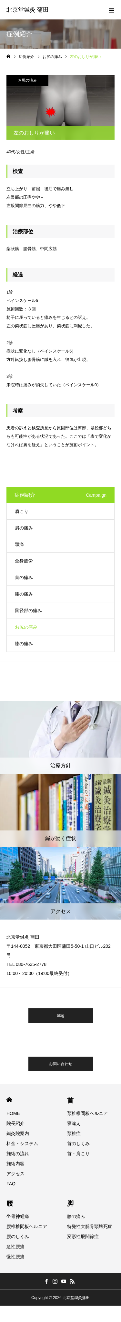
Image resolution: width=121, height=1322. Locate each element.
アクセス (15, 1173)
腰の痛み (24, 594)
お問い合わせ (60, 1063)
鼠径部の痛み (28, 610)
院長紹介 (15, 1123)
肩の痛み (24, 527)
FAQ (10, 1183)
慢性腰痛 (15, 1256)
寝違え (74, 1123)
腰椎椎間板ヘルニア (26, 1226)
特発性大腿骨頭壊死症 (89, 1226)
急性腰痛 (15, 1246)
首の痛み (24, 577)
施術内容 (15, 1163)
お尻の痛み (27, 80)
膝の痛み (24, 643)
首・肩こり (78, 1153)
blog (60, 1015)
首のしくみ (78, 1143)
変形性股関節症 (83, 1236)
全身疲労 (24, 560)
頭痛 (19, 544)
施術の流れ (17, 1153)
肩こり (21, 511)
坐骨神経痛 (17, 1216)
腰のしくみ (17, 1236)
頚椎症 (74, 1133)
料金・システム (22, 1143)
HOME (9, 1100)
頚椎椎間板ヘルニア (87, 1113)
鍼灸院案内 (17, 1133)
